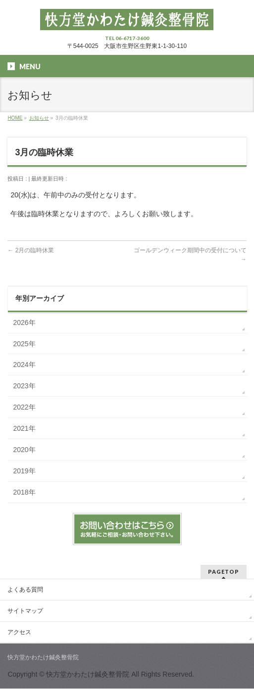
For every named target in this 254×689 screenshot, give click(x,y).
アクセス (19, 632)
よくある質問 (25, 589)
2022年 (24, 407)
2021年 (24, 428)
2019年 (24, 471)
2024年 (24, 364)
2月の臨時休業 (30, 250)
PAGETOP (223, 571)
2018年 (24, 492)
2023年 (24, 386)
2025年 (24, 344)
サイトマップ (25, 610)
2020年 (24, 450)
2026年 (24, 322)
